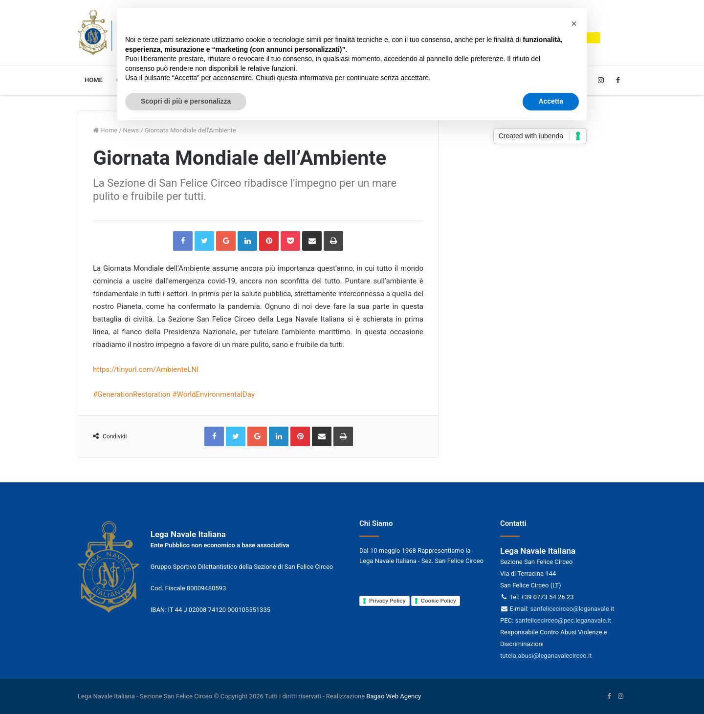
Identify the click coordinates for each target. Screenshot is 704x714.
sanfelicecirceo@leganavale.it (572, 608)
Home (94, 80)
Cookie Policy (438, 601)
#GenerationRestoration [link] (132, 394)
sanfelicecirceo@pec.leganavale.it (563, 620)
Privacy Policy (387, 601)
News (131, 130)
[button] (574, 23)
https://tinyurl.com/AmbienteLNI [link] (145, 369)
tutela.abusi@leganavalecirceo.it (546, 655)
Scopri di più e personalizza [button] (186, 101)
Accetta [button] (550, 101)
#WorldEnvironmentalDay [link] (213, 394)
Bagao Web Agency (393, 696)
